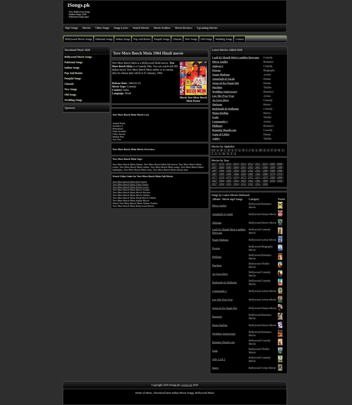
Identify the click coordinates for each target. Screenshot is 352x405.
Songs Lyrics (121, 27)
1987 (214, 174)
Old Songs (206, 39)
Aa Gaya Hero (220, 274)
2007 (214, 167)
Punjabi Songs (161, 39)
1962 (250, 180)
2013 (243, 163)
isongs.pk (187, 385)
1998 (279, 167)
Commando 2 (219, 291)
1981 (257, 174)
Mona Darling (219, 325)
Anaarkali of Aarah (222, 214)
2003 (243, 167)
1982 (250, 174)
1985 (228, 174)
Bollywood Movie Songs (78, 39)
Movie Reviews (183, 27)
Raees (215, 367)
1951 (257, 184)
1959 (272, 180)
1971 (257, 177)
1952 (250, 184)
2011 (257, 163)
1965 (228, 180)
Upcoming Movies (207, 27)
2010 (265, 163)
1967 (214, 180)
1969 (272, 177)
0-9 (213, 149)
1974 (236, 177)
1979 (272, 174)
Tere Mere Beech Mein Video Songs (130, 184)
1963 (243, 180)
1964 (236, 180)
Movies (86, 27)
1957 (214, 184)
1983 (243, 174)
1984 (236, 174)
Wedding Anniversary (224, 333)
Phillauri (216, 256)
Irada (215, 350)
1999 (272, 167)
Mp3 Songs (71, 27)
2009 (272, 163)
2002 (250, 167)
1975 (228, 177)
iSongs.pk (79, 5)
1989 (272, 170)
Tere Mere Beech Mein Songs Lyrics (130, 187)
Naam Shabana (220, 239)
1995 (228, 170)
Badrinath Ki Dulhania (224, 282)
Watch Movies (141, 27)
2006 (221, 167)
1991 (257, 170)
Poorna (216, 248)
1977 (214, 177)
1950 (265, 184)
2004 (236, 167)
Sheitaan (216, 222)
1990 (265, 170)
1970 (265, 177)
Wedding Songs (223, 39)
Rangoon (217, 316)
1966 (221, 180)
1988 (279, 170)
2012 (250, 163)
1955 (228, 184)
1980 (265, 174)
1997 (214, 170)
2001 (257, 167)
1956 (221, 184)
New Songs (191, 39)
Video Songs (102, 27)
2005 (228, 167)
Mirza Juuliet (219, 205)
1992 (250, 170)
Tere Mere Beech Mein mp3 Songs (129, 181)
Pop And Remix (142, 39)
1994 (236, 170)
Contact (239, 39)
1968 (279, 177)
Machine (217, 265)
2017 (214, 163)
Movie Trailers (162, 27)
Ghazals (177, 39)
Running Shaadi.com (223, 342)
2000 (265, 167)
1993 (243, 170)
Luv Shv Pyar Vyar (222, 299)
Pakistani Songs (103, 39)
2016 (221, 163)
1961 (257, 180)
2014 (236, 163)
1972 (250, 177)
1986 (221, 174)
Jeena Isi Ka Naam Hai (224, 308)
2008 (279, 163)
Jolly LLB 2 (218, 359)
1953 (243, 184)
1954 (236, 184)
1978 (279, 174)
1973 (243, 177)
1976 (221, 177)
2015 (228, 163)
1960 (265, 180)
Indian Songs (123, 39)
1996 (221, 170)
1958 (279, 180)
